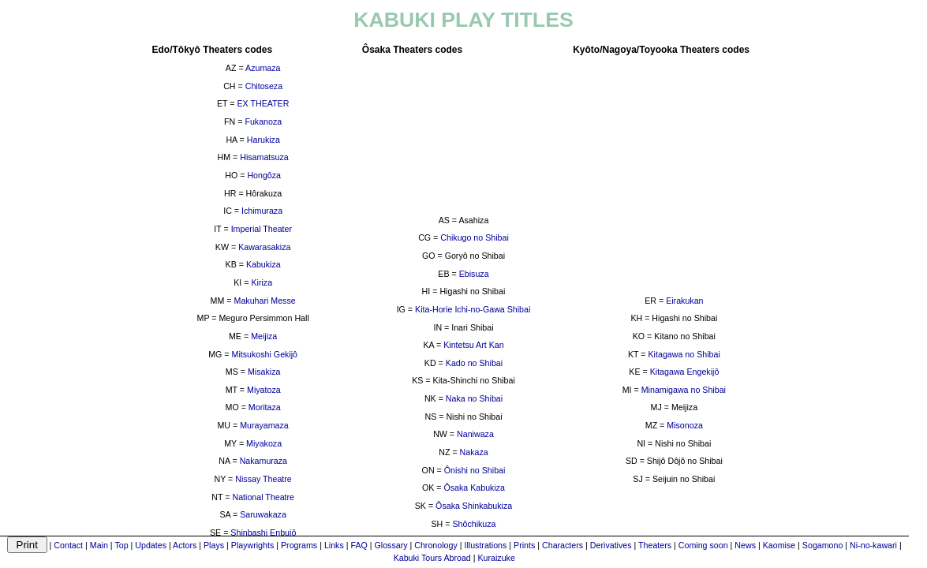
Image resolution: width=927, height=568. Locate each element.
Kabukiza (263, 264)
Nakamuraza (263, 460)
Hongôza (264, 175)
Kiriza (261, 282)
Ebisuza (474, 273)
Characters (562, 545)
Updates (150, 545)
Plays (214, 545)
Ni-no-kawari (873, 545)
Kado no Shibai (474, 363)
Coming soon (703, 545)
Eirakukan (684, 300)
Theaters (654, 545)
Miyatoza (264, 389)
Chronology (436, 545)
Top (121, 545)
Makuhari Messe (265, 300)
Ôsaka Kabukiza (474, 487)
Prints (524, 545)
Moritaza (265, 407)
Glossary (391, 545)
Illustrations (485, 545)
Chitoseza (263, 86)
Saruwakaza (263, 514)
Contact (68, 545)
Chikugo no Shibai (474, 237)
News (745, 545)
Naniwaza (475, 434)
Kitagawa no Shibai (684, 354)
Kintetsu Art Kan (473, 344)
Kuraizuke (495, 557)
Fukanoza (263, 121)
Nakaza (474, 452)
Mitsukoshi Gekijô (265, 354)
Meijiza (264, 336)
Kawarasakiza (264, 247)
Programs (299, 545)
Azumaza (262, 68)
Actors (184, 545)
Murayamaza (264, 425)
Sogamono (822, 545)
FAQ (358, 545)
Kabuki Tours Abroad (432, 557)
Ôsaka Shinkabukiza (473, 505)
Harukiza (263, 139)
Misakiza (264, 371)
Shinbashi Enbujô (263, 532)
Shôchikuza (473, 524)
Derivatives (611, 545)
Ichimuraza (261, 210)
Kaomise (779, 545)
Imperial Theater (261, 229)
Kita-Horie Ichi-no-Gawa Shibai (472, 309)
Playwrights (252, 545)
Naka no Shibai (474, 398)
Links (334, 545)
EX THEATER (263, 103)
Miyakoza (264, 443)
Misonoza (685, 425)
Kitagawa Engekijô (685, 371)
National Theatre (263, 497)
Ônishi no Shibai (475, 470)
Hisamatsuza (264, 157)
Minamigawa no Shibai (683, 389)
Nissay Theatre (263, 479)
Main (99, 545)
